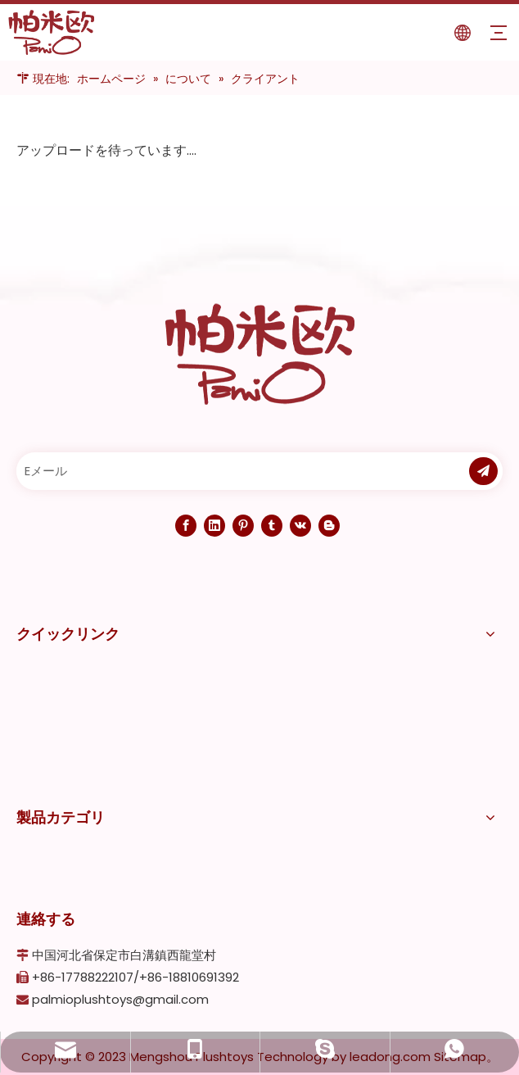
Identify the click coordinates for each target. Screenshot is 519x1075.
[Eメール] (235, 471)
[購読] (483, 471)
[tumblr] (271, 526)
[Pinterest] (243, 526)
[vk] (300, 526)
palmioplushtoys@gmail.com (120, 999)
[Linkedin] (214, 526)
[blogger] (329, 526)
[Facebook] (185, 526)
